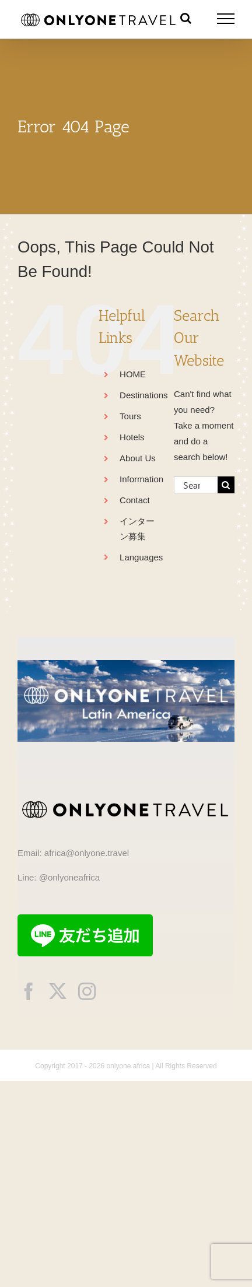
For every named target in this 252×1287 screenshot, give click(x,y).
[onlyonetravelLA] (126, 664)
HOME (133, 374)
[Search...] (196, 484)
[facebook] (28, 991)
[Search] (226, 484)
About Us (138, 458)
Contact (135, 500)
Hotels (132, 437)
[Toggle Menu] (226, 18)
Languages (141, 557)
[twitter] (57, 991)
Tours (130, 416)
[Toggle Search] (185, 18)
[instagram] (87, 991)
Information (141, 479)
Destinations (144, 395)
